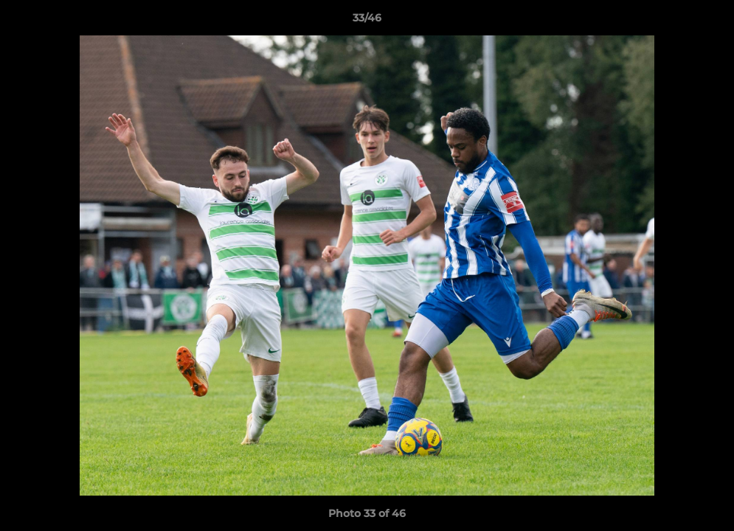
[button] (707, 21)
